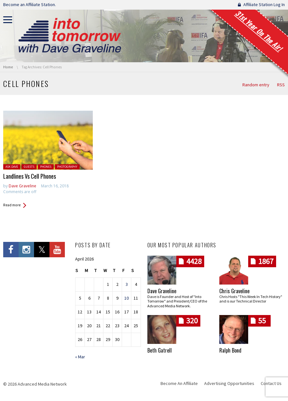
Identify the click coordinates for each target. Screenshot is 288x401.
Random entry (255, 85)
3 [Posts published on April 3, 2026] (127, 284)
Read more (12, 205)
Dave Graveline (22, 186)
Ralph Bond (230, 350)
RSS (281, 85)
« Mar (80, 357)
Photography (67, 167)
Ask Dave (11, 167)
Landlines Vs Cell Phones (29, 176)
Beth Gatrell (159, 350)
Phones (45, 167)
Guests (29, 167)
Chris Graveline (234, 291)
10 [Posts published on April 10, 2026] (126, 298)
